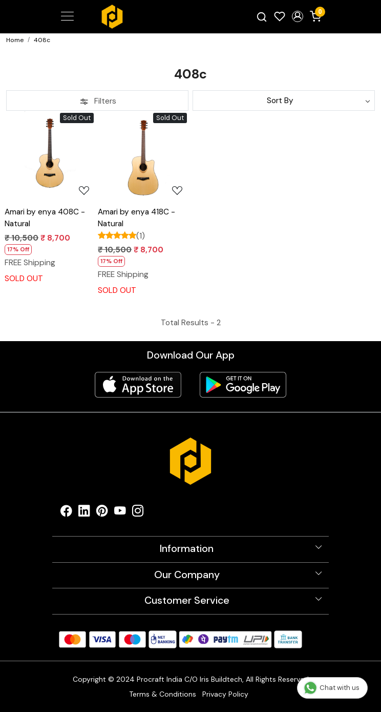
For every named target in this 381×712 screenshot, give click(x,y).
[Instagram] (138, 513)
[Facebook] (66, 513)
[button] (297, 16)
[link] (262, 17)
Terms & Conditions (162, 694)
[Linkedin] (84, 513)
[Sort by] (284, 100)
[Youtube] (120, 513)
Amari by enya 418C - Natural (136, 218)
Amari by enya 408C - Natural (45, 218)
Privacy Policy (225, 694)
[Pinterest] (102, 513)
